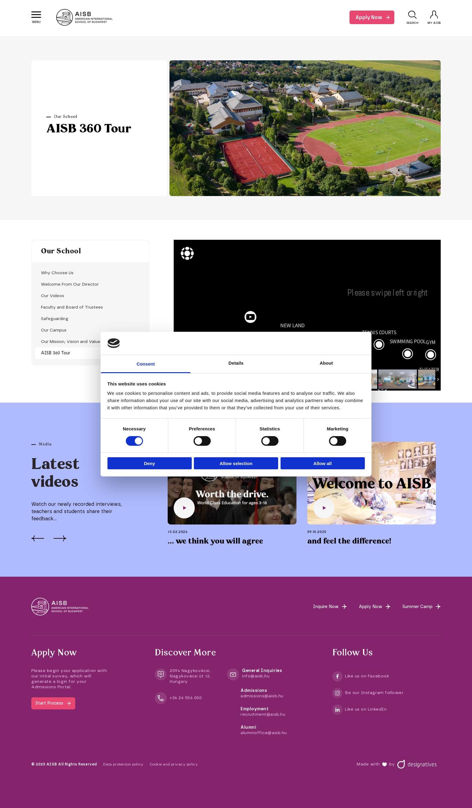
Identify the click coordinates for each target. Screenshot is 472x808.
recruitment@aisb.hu (263, 714)
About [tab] (326, 363)
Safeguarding (54, 318)
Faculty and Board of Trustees (72, 307)
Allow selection (235, 463)
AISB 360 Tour (55, 353)
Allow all (322, 463)
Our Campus (54, 330)
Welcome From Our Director (70, 284)
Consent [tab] (146, 363)
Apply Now (369, 17)
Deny (149, 463)
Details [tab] (236, 363)
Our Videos (52, 295)
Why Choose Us (57, 272)
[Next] (60, 538)
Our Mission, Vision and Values (71, 341)
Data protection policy (123, 764)
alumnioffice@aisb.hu (264, 732)
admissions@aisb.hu (262, 696)
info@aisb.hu (255, 676)
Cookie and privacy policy (174, 764)
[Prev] (37, 538)
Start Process (49, 703)
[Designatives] (416, 764)
